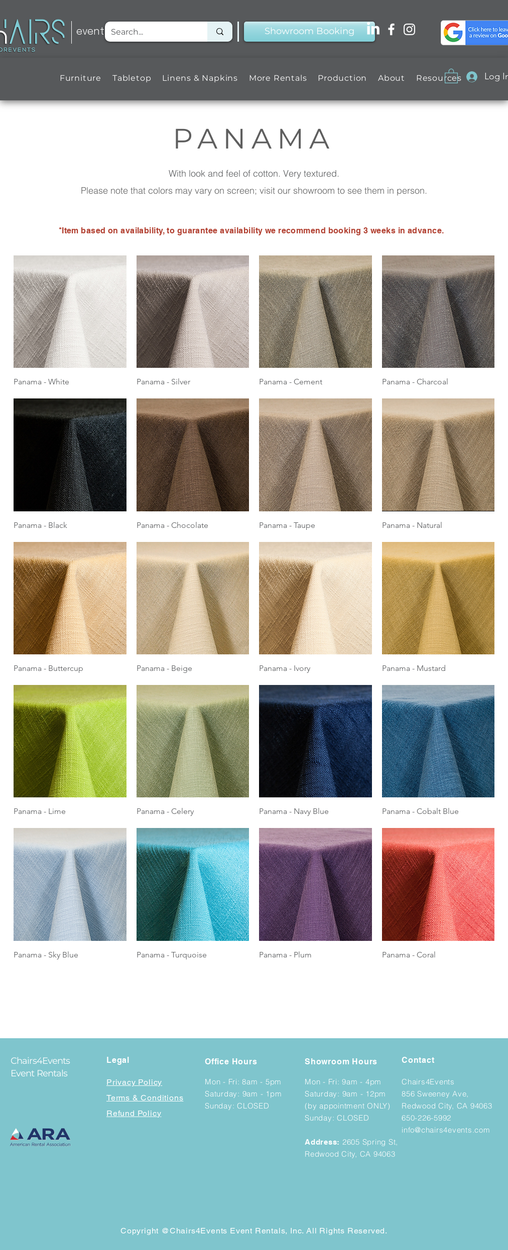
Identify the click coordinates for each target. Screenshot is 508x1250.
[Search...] (148, 32)
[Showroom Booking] (309, 32)
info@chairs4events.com (446, 1130)
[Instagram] (409, 29)
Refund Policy (133, 1113)
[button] (80, 78)
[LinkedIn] (373, 29)
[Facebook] (391, 29)
